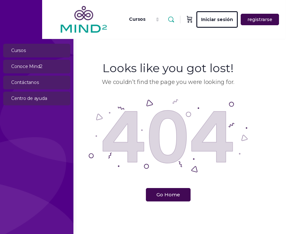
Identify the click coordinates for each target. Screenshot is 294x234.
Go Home (184, 195)
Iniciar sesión (248, 19)
